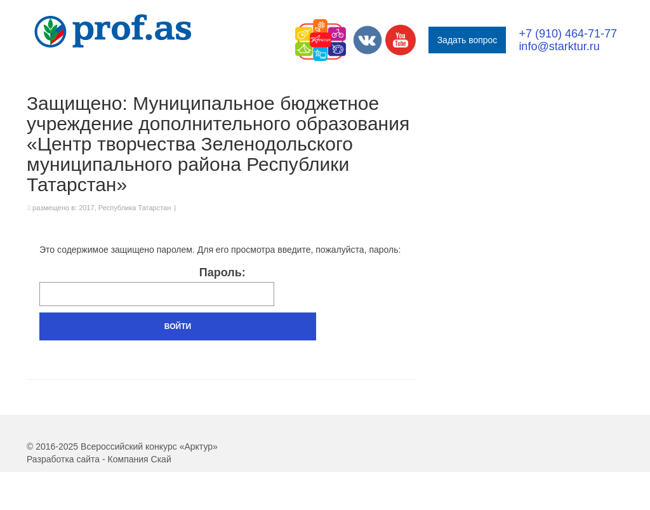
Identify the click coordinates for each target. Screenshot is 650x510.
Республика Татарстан (134, 207)
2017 (86, 207)
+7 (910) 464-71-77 (568, 33)
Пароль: (156, 286)
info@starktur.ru (559, 46)
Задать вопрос (467, 40)
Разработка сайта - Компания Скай (99, 459)
